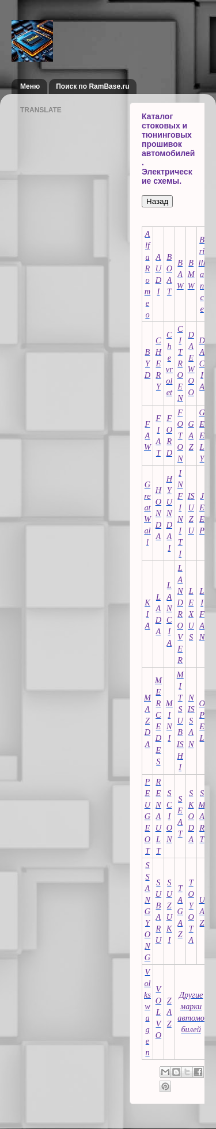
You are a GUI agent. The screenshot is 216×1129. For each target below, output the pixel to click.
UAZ (201, 911)
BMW (191, 274)
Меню (30, 86)
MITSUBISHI (180, 720)
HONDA (158, 513)
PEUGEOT (147, 816)
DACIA (201, 363)
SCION (169, 816)
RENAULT (158, 816)
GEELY (201, 435)
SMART (202, 816)
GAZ (191, 435)
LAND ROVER (180, 614)
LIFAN (202, 614)
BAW (180, 274)
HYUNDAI (169, 513)
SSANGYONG (147, 911)
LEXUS (191, 614)
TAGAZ (180, 911)
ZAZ (169, 1012)
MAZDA (147, 720)
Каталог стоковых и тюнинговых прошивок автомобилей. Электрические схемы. (168, 148)
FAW (147, 435)
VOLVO (158, 1012)
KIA (147, 614)
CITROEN (180, 363)
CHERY (158, 363)
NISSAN (191, 720)
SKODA (191, 816)
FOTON (180, 435)
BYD (147, 363)
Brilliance (202, 274)
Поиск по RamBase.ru (92, 86)
